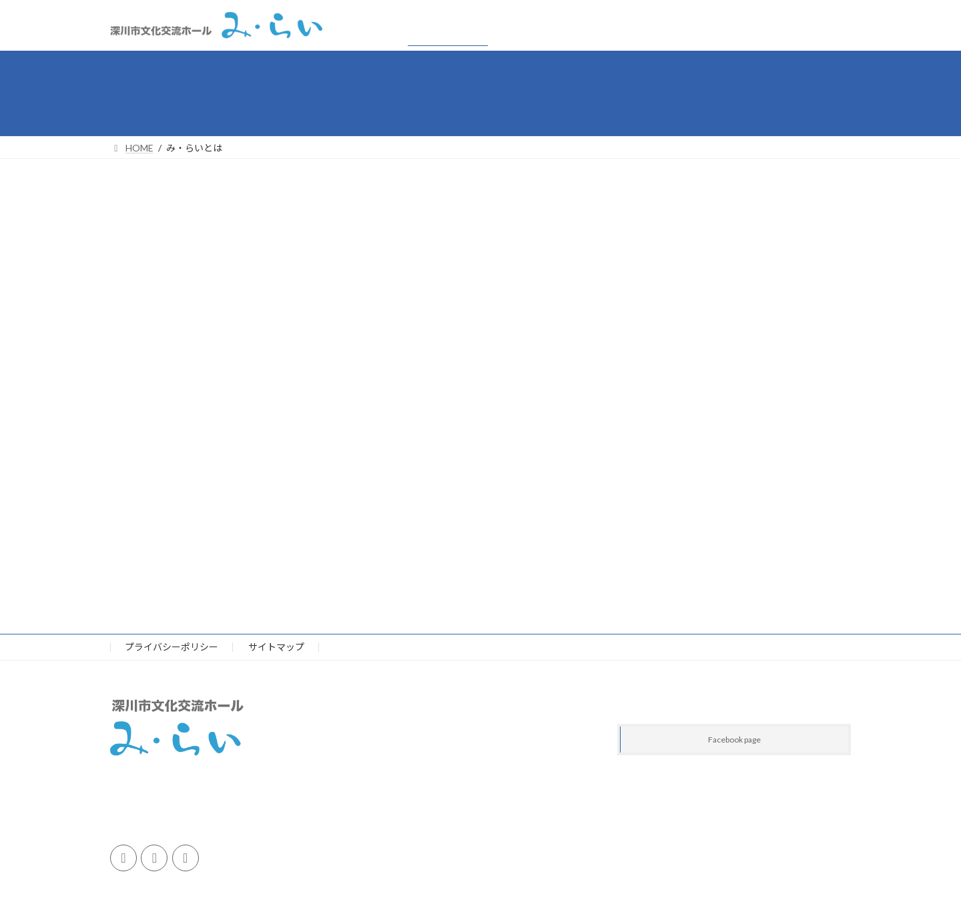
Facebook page (734, 740)
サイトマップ (276, 646)
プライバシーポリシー (171, 646)
